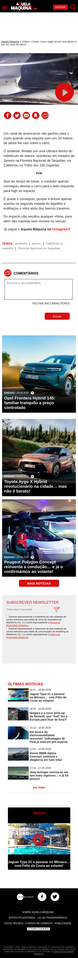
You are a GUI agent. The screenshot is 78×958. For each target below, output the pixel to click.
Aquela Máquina (10, 41)
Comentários (26, 273)
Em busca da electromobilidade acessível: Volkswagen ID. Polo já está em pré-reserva (49, 737)
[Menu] (4, 8)
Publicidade (63, 923)
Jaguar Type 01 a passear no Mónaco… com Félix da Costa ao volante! (48, 697)
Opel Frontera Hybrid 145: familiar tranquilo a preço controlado (29, 403)
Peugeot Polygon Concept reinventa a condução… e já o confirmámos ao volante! (33, 567)
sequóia (7, 248)
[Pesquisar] (73, 7)
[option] (39, 844)
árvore (36, 243)
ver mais (39, 787)
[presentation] (40, 651)
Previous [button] (11, 839)
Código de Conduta (39, 923)
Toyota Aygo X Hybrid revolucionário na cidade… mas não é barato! (35, 486)
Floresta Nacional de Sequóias (39, 248)
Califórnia (52, 243)
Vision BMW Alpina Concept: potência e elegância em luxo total (46, 756)
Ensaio (9, 392)
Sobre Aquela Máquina (38, 912)
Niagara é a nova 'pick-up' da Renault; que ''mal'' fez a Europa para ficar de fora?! (48, 716)
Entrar (60, 7)
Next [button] (67, 839)
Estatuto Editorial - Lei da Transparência (38, 917)
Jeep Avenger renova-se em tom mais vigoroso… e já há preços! (49, 775)
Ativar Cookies (38, 928)
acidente (21, 243)
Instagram (60, 229)
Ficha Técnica (14, 923)
